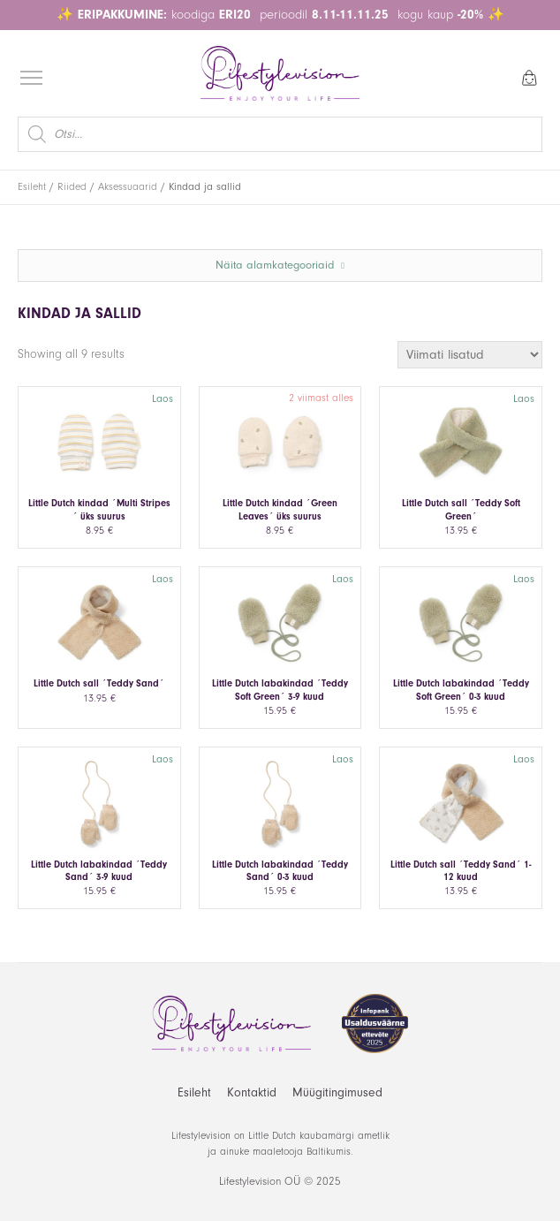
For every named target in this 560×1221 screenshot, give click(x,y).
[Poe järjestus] (469, 354)
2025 (328, 1181)
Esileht (32, 187)
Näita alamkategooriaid (280, 264)
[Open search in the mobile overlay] (280, 134)
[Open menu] (31, 78)
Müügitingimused (337, 1092)
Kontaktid (251, 1092)
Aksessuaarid (127, 187)
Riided (72, 187)
